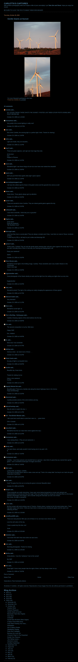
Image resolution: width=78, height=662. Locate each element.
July (9, 649)
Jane (7, 130)
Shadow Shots (11, 608)
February (10, 658)
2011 (7, 596)
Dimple (7, 489)
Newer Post (7, 577)
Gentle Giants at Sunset (14, 612)
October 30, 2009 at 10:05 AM (16, 531)
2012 (7, 594)
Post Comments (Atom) (19, 581)
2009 (7, 600)
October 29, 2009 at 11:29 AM (16, 117)
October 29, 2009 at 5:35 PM (15, 393)
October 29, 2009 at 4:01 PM (15, 311)
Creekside (10, 618)
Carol (7, 164)
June (9, 650)
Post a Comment (9, 574)
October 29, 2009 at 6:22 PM (15, 433)
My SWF (9, 559)
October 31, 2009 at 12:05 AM (16, 550)
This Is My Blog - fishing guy (14, 315)
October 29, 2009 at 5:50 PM (15, 403)
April (9, 654)
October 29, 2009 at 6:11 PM (15, 412)
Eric (6, 324)
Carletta (7, 110)
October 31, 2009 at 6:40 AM (15, 562)
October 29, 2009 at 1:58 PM (15, 169)
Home (39, 577)
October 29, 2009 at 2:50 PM (15, 188)
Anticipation (10, 625)
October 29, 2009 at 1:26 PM (15, 135)
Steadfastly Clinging (13, 629)
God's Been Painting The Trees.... (17, 623)
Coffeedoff (8, 210)
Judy (7, 287)
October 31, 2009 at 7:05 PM (15, 571)
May (9, 652)
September (11, 645)
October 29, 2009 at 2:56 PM (15, 257)
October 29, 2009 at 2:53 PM (15, 206)
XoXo (7, 139)
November (11, 604)
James (7, 191)
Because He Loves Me (14, 633)
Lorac (7, 503)
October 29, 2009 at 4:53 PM (15, 355)
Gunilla (7, 367)
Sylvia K (8, 244)
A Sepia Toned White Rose (15, 621)
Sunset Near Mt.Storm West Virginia (18, 619)
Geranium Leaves (12, 641)
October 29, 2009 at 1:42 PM (15, 160)
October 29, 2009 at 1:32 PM (15, 144)
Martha (7, 553)
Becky (7, 446)
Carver (7, 200)
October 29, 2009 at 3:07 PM (15, 293)
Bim (6, 566)
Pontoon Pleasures (13, 610)
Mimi (7, 468)
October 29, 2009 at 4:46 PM (15, 336)
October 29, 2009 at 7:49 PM (15, 464)
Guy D (7, 148)
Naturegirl (8, 231)
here (30, 98)
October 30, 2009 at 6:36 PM (15, 540)
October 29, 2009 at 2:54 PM (15, 215)
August (10, 647)
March (10, 656)
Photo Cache (9, 358)
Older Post (71, 577)
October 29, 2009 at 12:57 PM (16, 126)
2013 (7, 592)
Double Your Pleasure (13, 637)
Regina (7, 219)
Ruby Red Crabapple (13, 631)
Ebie (6, 480)
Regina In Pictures (12, 157)
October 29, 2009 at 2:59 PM (15, 270)
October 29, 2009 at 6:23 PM (15, 443)
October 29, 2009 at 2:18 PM (15, 178)
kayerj (7, 173)
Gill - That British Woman (13, 415)
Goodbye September (13, 643)
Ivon (6, 544)
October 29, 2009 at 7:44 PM (15, 453)
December (11, 602)
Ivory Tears (10, 616)
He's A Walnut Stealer (13, 627)
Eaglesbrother (9, 273)
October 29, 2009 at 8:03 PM (15, 477)
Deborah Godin (10, 296)
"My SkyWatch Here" (13, 225)
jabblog (7, 349)
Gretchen (8, 535)
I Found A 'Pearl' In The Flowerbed (17, 635)
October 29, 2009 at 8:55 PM (15, 486)
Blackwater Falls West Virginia (16, 614)
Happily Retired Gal (11, 386)
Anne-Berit (8, 428)
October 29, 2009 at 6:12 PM (15, 424)
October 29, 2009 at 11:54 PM (16, 500)
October (10, 606)
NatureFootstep (10, 406)
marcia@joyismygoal (12, 182)
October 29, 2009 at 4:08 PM (15, 321)
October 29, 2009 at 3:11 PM (15, 302)
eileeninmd (8, 397)
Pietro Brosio (9, 261)
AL (6, 340)
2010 (7, 598)
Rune (7, 306)
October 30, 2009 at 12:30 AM (16, 512)
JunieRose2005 (10, 516)
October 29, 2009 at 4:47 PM (15, 345)
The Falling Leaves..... (13, 639)
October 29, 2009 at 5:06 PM (15, 364)
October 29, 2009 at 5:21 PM (15, 383)
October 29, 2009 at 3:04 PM (15, 284)
